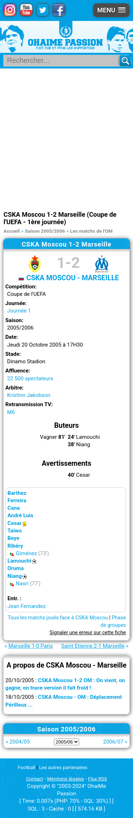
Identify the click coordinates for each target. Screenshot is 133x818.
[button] (111, 10)
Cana (13, 508)
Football (26, 767)
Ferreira (16, 500)
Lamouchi (19, 561)
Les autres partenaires (63, 767)
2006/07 (113, 742)
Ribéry (15, 546)
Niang (14, 576)
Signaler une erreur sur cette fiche (88, 633)
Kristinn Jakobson (28, 395)
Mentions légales (65, 778)
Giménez (26, 553)
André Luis (20, 515)
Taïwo (14, 530)
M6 (11, 412)
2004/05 (20, 742)
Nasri (22, 583)
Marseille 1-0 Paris (31, 646)
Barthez (16, 493)
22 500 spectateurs (30, 378)
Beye (13, 538)
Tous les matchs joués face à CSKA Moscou (58, 618)
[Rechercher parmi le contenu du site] (64, 61)
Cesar (14, 523)
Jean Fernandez (26, 606)
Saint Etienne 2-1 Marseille (93, 646)
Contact (34, 778)
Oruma (15, 568)
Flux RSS (97, 778)
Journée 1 (19, 311)
